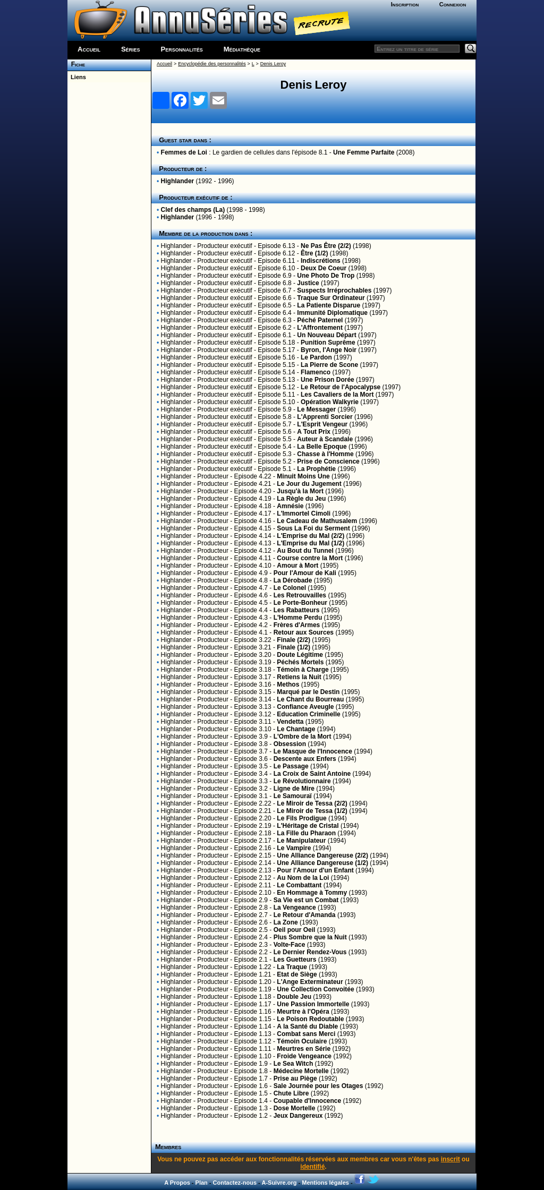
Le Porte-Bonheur (300, 602)
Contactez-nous (235, 1182)
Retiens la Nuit (299, 677)
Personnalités (182, 49)
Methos (288, 684)
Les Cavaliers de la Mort (337, 394)
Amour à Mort (297, 565)
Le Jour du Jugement (309, 483)
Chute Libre (291, 1093)
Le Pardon (316, 357)
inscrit (450, 1159)
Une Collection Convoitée (315, 989)
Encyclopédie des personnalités (211, 63)
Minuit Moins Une (303, 476)
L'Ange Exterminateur (310, 982)
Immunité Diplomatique (332, 312)
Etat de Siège (297, 974)
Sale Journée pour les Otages (318, 1086)
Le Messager (316, 409)
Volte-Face (289, 944)
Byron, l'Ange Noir (328, 350)
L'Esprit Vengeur (322, 424)
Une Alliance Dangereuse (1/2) (322, 863)
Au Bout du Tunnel (305, 550)
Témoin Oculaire (302, 1041)
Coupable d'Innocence (308, 1101)
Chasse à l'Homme (325, 454)
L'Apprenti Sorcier (324, 417)
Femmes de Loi (184, 152)
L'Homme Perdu (298, 617)
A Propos (177, 1182)
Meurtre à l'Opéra (303, 1011)
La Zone (286, 922)
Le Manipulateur (301, 840)
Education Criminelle (308, 714)
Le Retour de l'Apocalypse (340, 387)
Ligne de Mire (294, 788)
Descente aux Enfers (305, 759)
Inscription (405, 4)
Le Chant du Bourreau (310, 699)
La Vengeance (295, 907)
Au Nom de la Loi (303, 877)
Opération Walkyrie (330, 402)
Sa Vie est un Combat (306, 900)
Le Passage (291, 766)
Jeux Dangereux (298, 1115)
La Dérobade (293, 580)
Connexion (452, 4)
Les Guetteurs (295, 959)
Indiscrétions (321, 260)
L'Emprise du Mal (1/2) (310, 543)
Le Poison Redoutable (310, 1019)
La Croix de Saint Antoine (312, 773)
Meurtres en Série (303, 1048)
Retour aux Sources (304, 632)
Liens (76, 77)
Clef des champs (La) (193, 209)
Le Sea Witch (293, 1063)
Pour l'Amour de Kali (305, 573)
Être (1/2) (314, 253)
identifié (312, 1166)
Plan (202, 1182)
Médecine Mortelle (301, 1071)
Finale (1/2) (293, 647)
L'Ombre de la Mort (303, 736)
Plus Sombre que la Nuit (310, 937)
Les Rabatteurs (297, 610)
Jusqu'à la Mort (300, 491)
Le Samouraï (293, 796)
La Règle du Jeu (301, 498)
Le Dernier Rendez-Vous (310, 952)
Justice (308, 283)
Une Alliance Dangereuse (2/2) (322, 855)
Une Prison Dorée (327, 379)
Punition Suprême (328, 342)
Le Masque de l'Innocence (313, 751)
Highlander (177, 181)
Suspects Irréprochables (334, 290)
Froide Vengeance (304, 1056)
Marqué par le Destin (308, 692)
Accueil (89, 49)
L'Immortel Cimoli (303, 513)
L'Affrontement (320, 327)
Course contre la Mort (310, 558)
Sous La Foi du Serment (313, 528)
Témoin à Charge (302, 669)
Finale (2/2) (293, 640)
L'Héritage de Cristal (307, 825)
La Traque (292, 967)
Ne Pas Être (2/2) (326, 246)
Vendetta (290, 721)
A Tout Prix (313, 431)
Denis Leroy (273, 63)
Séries (130, 49)
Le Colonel (290, 588)
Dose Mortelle (295, 1108)
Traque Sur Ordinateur (330, 298)
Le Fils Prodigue (301, 818)
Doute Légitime (300, 654)
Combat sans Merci (306, 1034)
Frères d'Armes (297, 625)
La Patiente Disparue (328, 305)
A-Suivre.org (278, 1182)
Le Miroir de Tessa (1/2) (312, 811)
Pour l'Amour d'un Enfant (315, 870)
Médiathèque (242, 49)
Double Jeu (294, 996)
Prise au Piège (295, 1078)
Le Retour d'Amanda (305, 915)
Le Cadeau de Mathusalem (317, 521)
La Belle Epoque (321, 446)
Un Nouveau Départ (326, 335)
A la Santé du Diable (307, 1026)
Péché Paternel (320, 320)
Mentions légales (325, 1182)
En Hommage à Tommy (312, 892)
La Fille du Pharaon (306, 833)
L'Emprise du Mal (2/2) (310, 536)
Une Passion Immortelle (313, 1004)
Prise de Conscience (328, 461)
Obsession (290, 744)
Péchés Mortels (300, 662)
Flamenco (315, 372)
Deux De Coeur (323, 268)
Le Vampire (294, 848)
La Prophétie (316, 469)
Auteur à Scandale (325, 439)
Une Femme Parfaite (363, 152)
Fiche (76, 64)
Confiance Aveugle (305, 706)
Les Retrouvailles (300, 595)
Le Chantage (296, 729)
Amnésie (290, 506)
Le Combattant (299, 885)
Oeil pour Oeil (295, 930)
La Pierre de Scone (329, 365)
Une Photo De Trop (325, 275)
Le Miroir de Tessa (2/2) (312, 803)
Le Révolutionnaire (302, 781)
